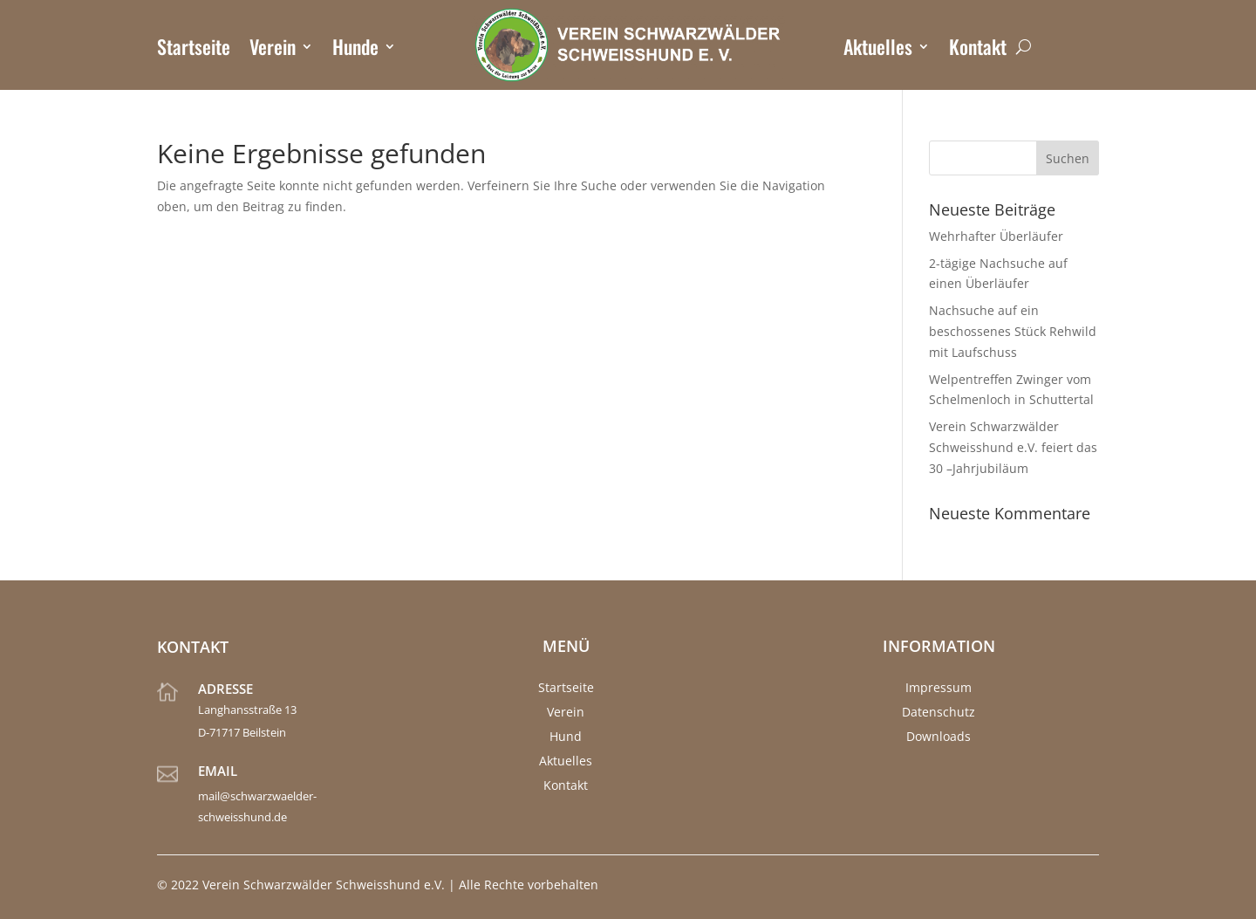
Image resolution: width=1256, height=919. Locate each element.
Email (217, 770)
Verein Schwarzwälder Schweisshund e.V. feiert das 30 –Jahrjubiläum (1013, 447)
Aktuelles (877, 49)
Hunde (355, 49)
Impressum (938, 687)
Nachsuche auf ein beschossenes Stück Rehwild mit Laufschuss (1012, 331)
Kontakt (978, 49)
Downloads (938, 736)
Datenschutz (938, 711)
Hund (566, 736)
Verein (272, 49)
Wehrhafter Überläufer (996, 236)
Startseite (193, 49)
